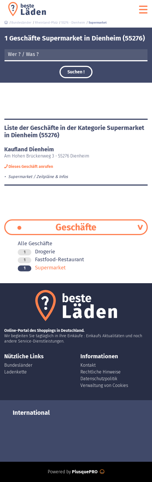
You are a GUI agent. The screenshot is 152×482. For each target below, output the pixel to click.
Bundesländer (18, 365)
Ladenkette (15, 372)
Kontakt (88, 365)
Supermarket (42, 267)
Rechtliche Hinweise (100, 372)
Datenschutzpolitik (98, 378)
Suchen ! (76, 72)
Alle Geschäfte (35, 243)
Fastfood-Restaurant (51, 259)
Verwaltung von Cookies (104, 385)
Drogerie (36, 251)
